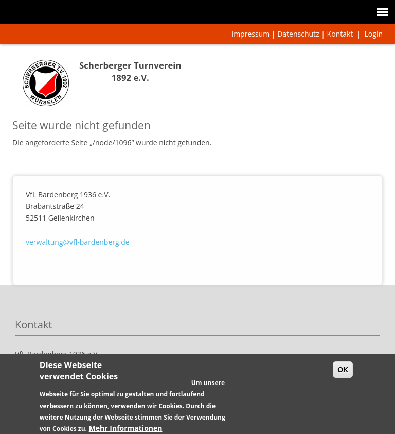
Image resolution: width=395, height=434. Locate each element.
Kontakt (340, 34)
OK (342, 374)
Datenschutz (298, 34)
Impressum (250, 34)
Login (374, 34)
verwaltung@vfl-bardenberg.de (78, 242)
